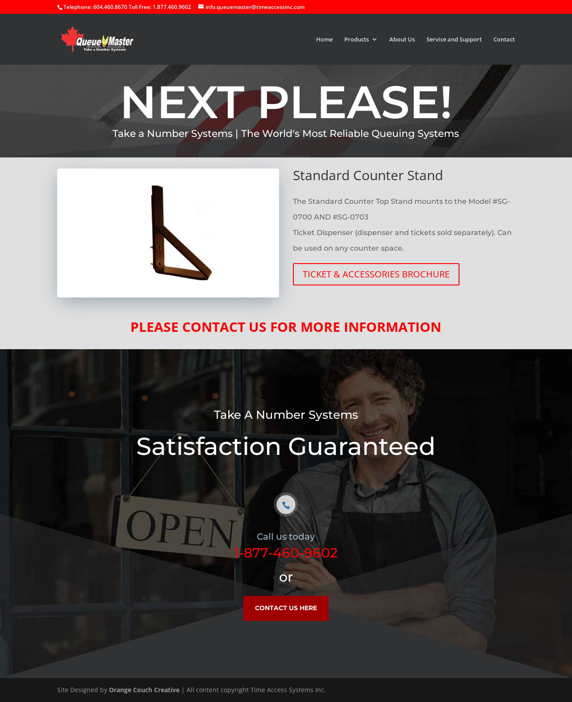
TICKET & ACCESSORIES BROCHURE (376, 274)
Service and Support (454, 39)
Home (324, 39)
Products (356, 39)
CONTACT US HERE (286, 608)
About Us (402, 39)
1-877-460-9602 (286, 553)
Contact (504, 39)
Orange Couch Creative (144, 689)
